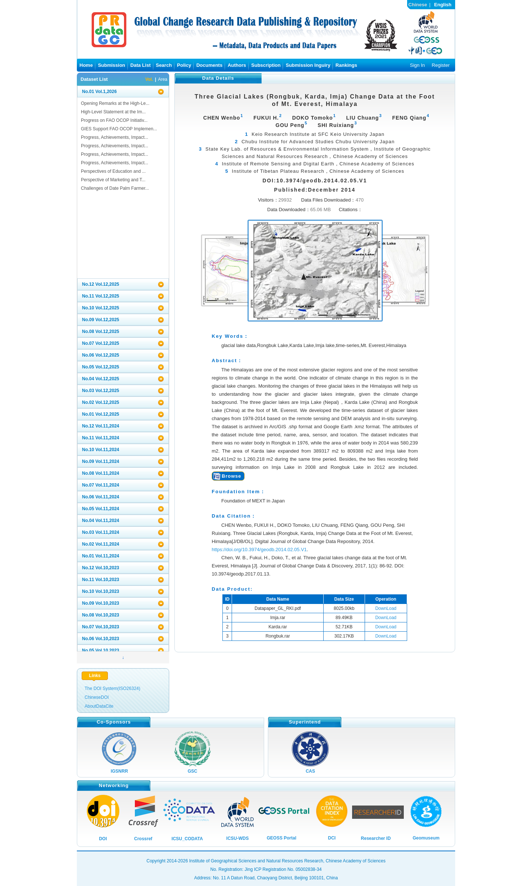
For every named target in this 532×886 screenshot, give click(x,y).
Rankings (346, 65)
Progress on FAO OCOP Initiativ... (114, 120)
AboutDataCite (99, 706)
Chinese (417, 4)
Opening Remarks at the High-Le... (115, 103)
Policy (184, 65)
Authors (237, 65)
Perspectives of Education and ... (113, 171)
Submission (111, 65)
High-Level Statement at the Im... (113, 111)
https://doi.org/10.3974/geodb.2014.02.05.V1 (259, 549)
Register (441, 65)
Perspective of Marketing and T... (113, 179)
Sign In (417, 65)
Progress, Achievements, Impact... (114, 137)
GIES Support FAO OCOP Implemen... (119, 128)
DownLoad (385, 608)
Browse (231, 476)
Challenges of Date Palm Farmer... (115, 188)
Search (164, 65)
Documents (209, 65)
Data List (140, 65)
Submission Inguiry (308, 65)
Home (86, 65)
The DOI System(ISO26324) (112, 688)
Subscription (265, 65)
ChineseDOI (97, 697)
